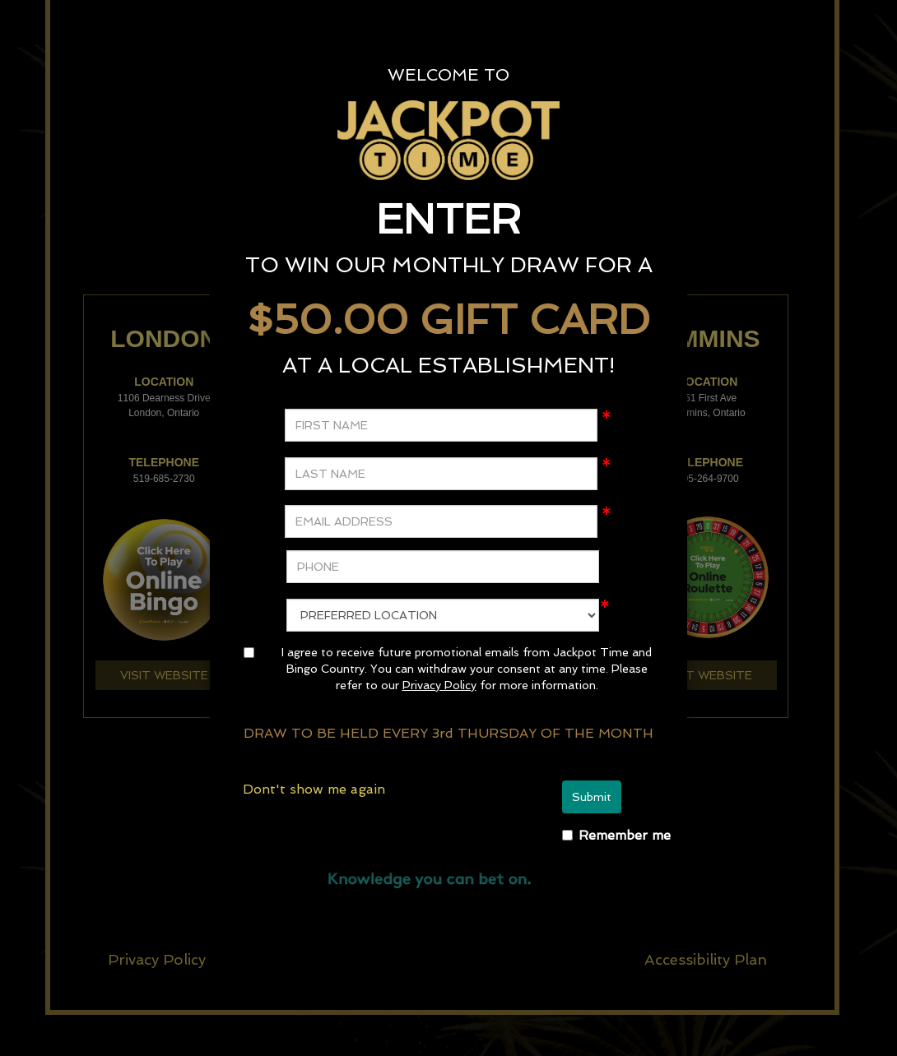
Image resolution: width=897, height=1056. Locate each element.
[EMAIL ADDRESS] (441, 521)
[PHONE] (442, 566)
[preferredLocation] (442, 615)
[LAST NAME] (441, 473)
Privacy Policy (439, 685)
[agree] (249, 652)
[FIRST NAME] (441, 425)
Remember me (625, 835)
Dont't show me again (314, 789)
